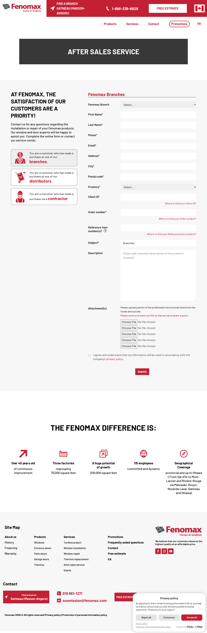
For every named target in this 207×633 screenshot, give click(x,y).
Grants (67, 570)
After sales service (74, 564)
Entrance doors (42, 548)
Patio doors (40, 553)
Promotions (179, 24)
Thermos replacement (76, 559)
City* (91, 166)
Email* (92, 145)
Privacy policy (53, 616)
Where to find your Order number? (177, 218)
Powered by (189, 627)
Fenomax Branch (98, 104)
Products (110, 24)
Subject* (93, 242)
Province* (94, 187)
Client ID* (94, 196)
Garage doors (41, 559)
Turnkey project (72, 542)
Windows (39, 542)
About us (10, 537)
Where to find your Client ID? (180, 203)
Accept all (192, 617)
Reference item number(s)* (104, 229)
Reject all (145, 617)
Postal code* (96, 176)
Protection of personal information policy (84, 616)
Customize (168, 617)
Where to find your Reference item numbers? (171, 233)
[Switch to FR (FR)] (130, 559)
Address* (94, 156)
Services (132, 24)
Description (95, 253)
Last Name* (95, 124)
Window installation (75, 548)
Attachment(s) (97, 308)
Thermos (39, 564)
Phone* (92, 135)
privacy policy (114, 359)
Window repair (72, 553)
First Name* (95, 114)
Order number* (97, 212)
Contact (153, 24)
